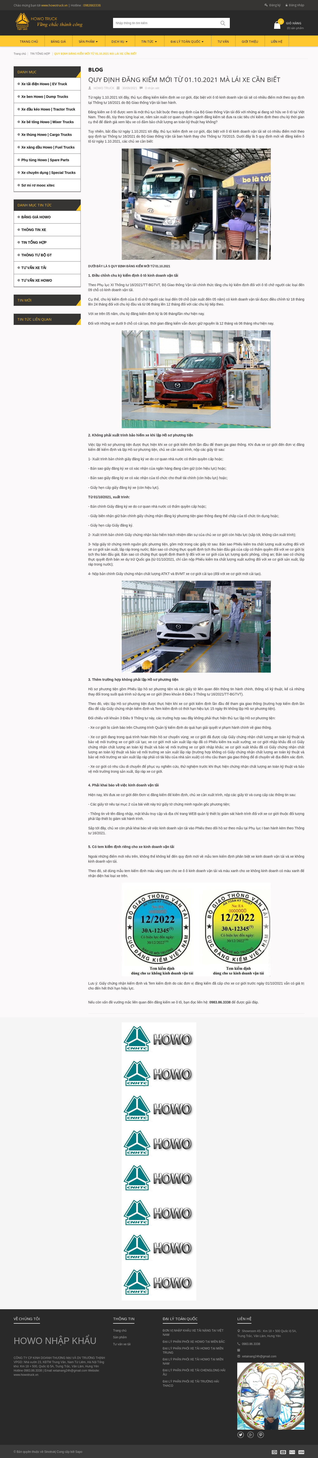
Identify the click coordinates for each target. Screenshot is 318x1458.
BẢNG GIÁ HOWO (36, 217)
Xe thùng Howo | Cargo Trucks (46, 135)
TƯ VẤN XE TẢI (33, 268)
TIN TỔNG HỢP (40, 53)
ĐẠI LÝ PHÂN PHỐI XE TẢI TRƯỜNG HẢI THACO (191, 1383)
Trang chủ (119, 1330)
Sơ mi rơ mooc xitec (38, 185)
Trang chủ (20, 53)
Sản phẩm (120, 1337)
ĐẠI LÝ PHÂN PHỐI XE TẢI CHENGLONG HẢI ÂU (194, 1372)
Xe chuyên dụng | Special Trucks (48, 173)
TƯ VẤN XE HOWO (36, 280)
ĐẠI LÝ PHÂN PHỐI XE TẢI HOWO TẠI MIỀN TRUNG (193, 1350)
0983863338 (92, 5)
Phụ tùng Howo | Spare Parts (45, 160)
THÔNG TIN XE (33, 230)
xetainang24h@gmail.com (259, 1356)
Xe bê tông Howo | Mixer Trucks (47, 122)
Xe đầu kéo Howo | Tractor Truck (48, 109)
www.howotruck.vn (54, 5)
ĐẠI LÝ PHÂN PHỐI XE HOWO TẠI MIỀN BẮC (194, 1341)
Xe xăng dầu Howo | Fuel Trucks (48, 147)
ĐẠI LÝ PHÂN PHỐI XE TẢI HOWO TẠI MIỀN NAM (193, 1361)
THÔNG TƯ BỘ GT (36, 255)
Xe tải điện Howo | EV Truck (44, 84)
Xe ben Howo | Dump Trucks (44, 97)
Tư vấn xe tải (122, 1344)
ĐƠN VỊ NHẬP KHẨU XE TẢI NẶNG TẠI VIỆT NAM (193, 1333)
